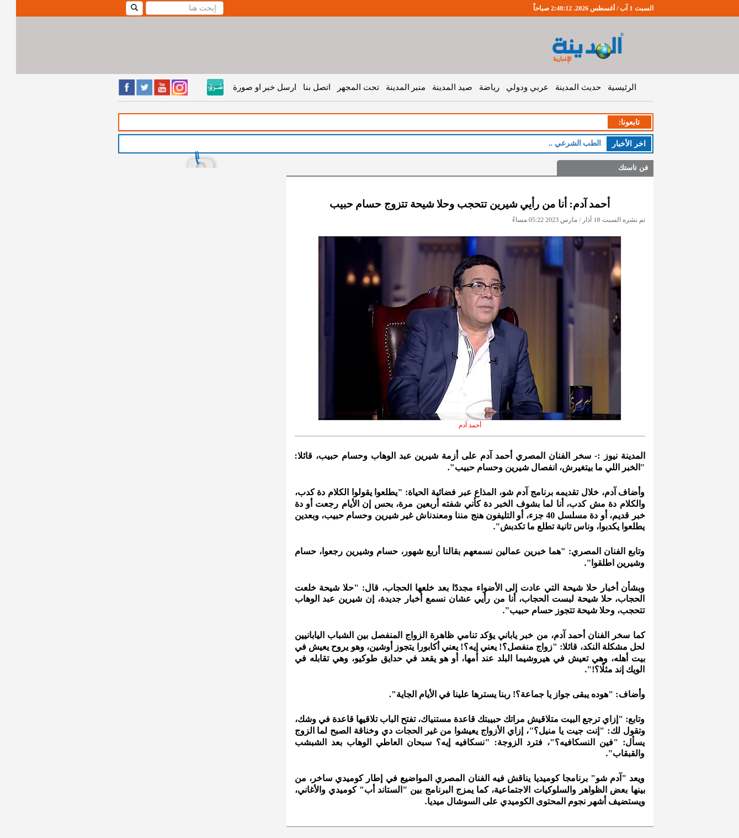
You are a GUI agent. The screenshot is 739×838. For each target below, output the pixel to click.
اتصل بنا (301, 87)
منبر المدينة (390, 87)
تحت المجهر (342, 87)
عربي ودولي (511, 87)
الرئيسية (606, 87)
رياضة (473, 87)
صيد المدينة (436, 87)
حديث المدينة (562, 87)
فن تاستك (616, 167)
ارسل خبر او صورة (248, 87)
